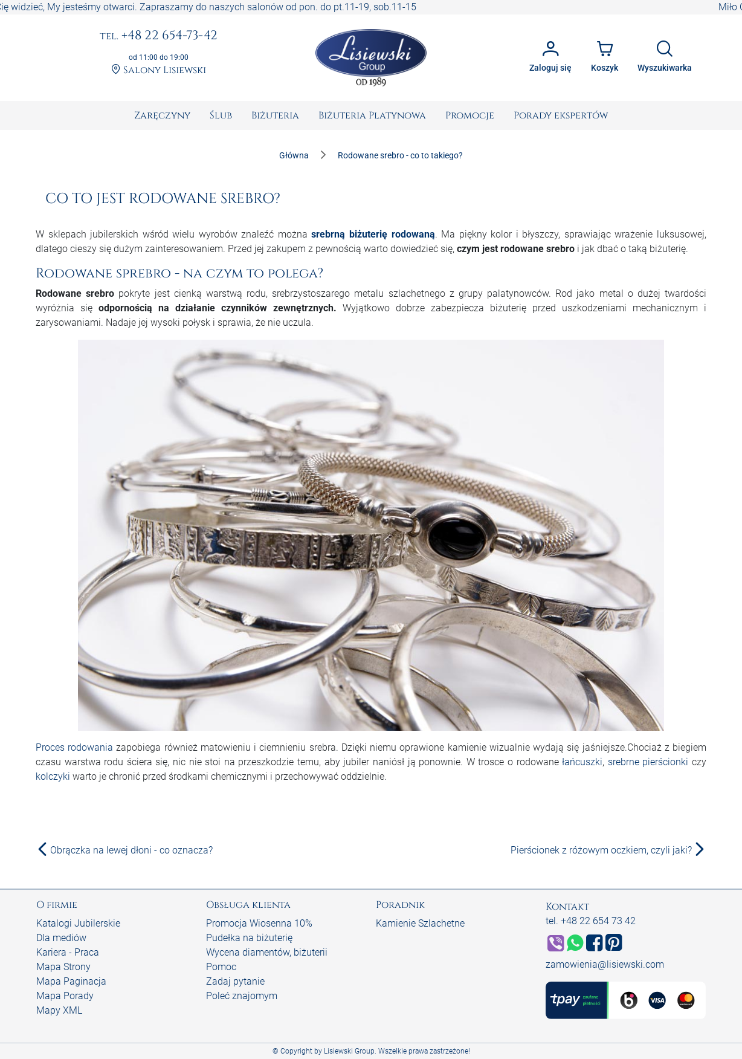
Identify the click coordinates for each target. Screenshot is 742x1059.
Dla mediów (61, 938)
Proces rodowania (74, 747)
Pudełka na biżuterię (249, 938)
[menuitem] (162, 115)
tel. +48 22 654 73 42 (591, 921)
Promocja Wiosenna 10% (259, 923)
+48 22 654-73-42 (159, 36)
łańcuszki (582, 762)
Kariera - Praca (67, 952)
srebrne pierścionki (648, 762)
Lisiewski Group (349, 1051)
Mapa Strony (63, 967)
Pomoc (221, 967)
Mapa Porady (65, 996)
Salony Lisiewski (158, 70)
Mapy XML (59, 1010)
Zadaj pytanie (235, 981)
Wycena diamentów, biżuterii (266, 952)
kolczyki (53, 776)
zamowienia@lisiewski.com (605, 964)
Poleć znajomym (241, 996)
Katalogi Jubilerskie (78, 923)
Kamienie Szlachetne (420, 923)
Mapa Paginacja (71, 981)
